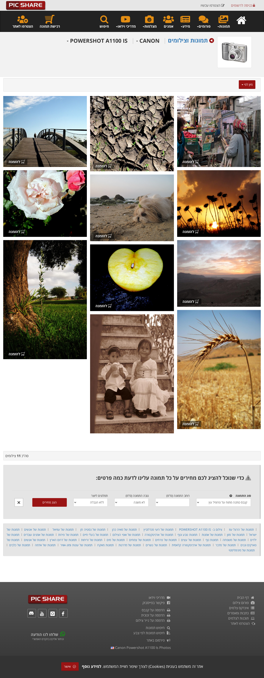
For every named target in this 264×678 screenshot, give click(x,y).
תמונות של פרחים (166, 540)
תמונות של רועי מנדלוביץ (158, 529)
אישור (70, 666)
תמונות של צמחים (140, 540)
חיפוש (104, 21)
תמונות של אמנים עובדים (39, 535)
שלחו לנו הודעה (44, 634)
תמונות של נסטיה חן (92, 529)
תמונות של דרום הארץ (63, 540)
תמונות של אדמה (45, 545)
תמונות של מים (116, 540)
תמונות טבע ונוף (187, 535)
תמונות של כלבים (19, 545)
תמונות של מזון (236, 535)
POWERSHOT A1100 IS (97, 40)
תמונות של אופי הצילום (126, 535)
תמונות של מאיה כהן (124, 529)
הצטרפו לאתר (22, 21)
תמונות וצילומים (188, 40)
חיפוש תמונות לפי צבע (152, 633)
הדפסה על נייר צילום (153, 620)
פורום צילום (244, 602)
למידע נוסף (91, 666)
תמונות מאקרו (105, 545)
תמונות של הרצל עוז (241, 529)
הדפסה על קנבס (156, 610)
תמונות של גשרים (156, 545)
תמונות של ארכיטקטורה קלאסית (191, 545)
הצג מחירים (49, 502)
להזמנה (191, 161)
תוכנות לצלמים (241, 618)
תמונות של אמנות (212, 535)
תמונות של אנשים (35, 529)
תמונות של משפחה (234, 540)
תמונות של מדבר (226, 545)
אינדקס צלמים (242, 608)
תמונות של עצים (191, 540)
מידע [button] (185, 21)
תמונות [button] (223, 21)
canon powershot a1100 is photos (141, 647)
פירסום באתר (159, 640)
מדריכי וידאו (160, 597)
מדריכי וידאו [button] (126, 21)
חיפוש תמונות (158, 627)
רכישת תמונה (50, 21)
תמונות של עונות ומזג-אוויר (76, 545)
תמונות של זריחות (91, 540)
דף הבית (246, 597)
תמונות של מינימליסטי (242, 550)
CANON (147, 40)
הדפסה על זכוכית (156, 615)
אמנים (168, 21)
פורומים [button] (204, 21)
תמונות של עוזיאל (63, 529)
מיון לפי (247, 84)
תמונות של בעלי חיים (95, 535)
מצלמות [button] (149, 21)
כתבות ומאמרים (241, 613)
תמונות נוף (212, 540)
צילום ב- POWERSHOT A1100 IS (200, 529)
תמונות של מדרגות (130, 545)
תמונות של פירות (68, 535)
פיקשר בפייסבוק (156, 602)
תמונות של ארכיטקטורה (159, 535)
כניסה (243, 5)
